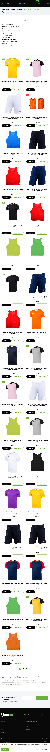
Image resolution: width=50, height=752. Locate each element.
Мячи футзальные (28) (7, 47)
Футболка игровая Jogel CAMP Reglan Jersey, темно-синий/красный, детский (13, 584)
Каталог (27, 715)
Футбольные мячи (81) (7, 31)
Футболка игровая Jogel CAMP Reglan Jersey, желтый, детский (37, 620)
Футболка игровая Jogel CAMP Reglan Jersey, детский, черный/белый (13, 369)
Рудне (7, 684)
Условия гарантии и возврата (6, 724)
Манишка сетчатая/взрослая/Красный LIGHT (13, 189)
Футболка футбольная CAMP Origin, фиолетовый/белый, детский (12, 512)
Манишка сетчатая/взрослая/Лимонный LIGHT (13, 261)
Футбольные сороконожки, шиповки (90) (11, 30)
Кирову (36, 682)
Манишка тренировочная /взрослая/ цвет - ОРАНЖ (37, 118)
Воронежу (32, 682)
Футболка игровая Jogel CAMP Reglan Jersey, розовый (13, 405)
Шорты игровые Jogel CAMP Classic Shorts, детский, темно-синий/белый (37, 297)
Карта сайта (28, 729)
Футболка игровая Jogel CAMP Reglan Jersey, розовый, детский (37, 82)
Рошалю (3, 684)
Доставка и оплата (4, 726)
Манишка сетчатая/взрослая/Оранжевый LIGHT (12, 656)
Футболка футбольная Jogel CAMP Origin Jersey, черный (13, 225)
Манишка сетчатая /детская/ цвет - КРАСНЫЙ (37, 225)
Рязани (19, 682)
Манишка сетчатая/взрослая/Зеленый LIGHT (13, 619)
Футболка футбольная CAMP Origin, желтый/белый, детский (37, 512)
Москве (23, 682)
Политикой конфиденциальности (28, 745)
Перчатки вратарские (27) (7, 45)
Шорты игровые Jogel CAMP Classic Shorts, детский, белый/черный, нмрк (37, 405)
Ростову (27, 682)
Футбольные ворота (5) (7, 33)
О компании (3, 721)
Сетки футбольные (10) (7, 43)
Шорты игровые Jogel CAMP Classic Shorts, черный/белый (12, 548)
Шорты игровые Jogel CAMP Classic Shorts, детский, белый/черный (12, 118)
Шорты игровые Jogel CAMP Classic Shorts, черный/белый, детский (37, 154)
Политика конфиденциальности (31, 721)
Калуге (40, 682)
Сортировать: (6, 54)
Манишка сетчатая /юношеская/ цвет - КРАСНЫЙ (13, 333)
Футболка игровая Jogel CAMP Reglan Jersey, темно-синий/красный (37, 584)
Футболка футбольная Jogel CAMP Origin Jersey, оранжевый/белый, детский (37, 333)
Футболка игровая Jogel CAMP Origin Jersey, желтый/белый (12, 82)
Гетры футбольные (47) (7, 49)
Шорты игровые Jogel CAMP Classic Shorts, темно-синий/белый (37, 190)
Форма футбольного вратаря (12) (9, 41)
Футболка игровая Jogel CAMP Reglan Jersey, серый (37, 441)
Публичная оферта (29, 726)
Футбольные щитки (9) (7, 28)
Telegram (22, 3)
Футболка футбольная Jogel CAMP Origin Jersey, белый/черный (13, 476)
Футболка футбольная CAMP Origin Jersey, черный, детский (13, 297)
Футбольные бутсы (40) (7, 35)
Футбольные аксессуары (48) (8, 37)
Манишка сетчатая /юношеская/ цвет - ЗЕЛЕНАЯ (37, 261)
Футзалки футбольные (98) (7, 24)
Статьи (2, 729)
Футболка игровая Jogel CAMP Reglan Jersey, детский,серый (37, 369)
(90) (9, 39)
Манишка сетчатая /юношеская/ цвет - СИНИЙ (13, 154)
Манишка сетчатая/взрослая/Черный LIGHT (37, 476)
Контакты (2, 732)
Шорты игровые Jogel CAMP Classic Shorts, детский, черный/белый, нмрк (37, 548)
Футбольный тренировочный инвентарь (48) (11, 26)
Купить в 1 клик (17, 89)
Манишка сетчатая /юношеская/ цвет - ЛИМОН (13, 441)
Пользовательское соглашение (31, 724)
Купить (6, 89)
